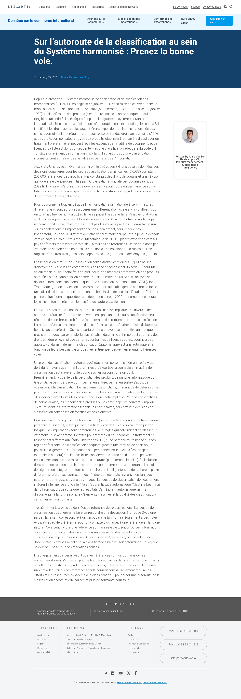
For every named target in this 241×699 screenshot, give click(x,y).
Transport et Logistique (138, 643)
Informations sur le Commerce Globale (84, 643)
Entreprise (98, 6)
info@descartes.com (183, 658)
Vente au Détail (134, 648)
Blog (87, 77)
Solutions (44, 6)
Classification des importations (129, 23)
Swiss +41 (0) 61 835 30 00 (183, 631)
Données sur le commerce (96, 23)
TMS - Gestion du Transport (79, 639)
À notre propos (44, 635)
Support (195, 6)
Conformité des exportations (163, 23)
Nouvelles (41, 639)
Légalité (40, 643)
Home (64, 77)
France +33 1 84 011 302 (183, 644)
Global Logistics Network (123, 6)
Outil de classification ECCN (108, 611)
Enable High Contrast (130, 682)
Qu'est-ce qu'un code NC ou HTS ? (170, 611)
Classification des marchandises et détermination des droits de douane (56, 612)
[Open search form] (231, 7)
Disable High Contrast (155, 682)
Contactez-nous (212, 6)
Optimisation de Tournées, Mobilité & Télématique (89, 635)
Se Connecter (180, 6)
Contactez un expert (217, 23)
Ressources (79, 6)
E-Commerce (133, 652)
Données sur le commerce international (41, 23)
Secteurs (61, 6)
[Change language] (225, 7)
